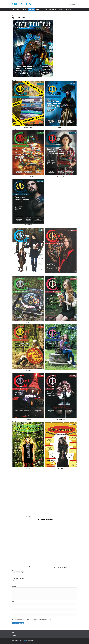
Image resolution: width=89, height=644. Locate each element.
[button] (21, 9)
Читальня (38, 9)
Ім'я (13, 601)
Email (13, 606)
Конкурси (45, 9)
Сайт (13, 612)
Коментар (14, 586)
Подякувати (68, 9)
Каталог (61, 9)
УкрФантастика (52, 9)
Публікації (18, 9)
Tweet (14, 572)
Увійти (13, 632)
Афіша (24, 9)
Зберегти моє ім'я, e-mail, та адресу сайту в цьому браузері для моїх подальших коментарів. (31, 619)
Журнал (31, 9)
